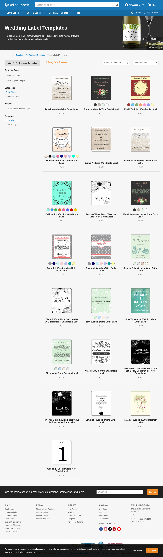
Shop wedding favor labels (36, 39)
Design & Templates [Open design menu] (60, 13)
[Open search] (117, 5)
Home (7, 55)
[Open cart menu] (152, 5)
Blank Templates (13, 75)
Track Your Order (74, 515)
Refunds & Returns (75, 522)
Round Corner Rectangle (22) (18, 109)
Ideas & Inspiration (43, 519)
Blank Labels (10, 509)
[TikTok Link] (110, 529)
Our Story (103, 509)
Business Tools (42, 515)
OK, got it (152, 551)
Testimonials (104, 519)
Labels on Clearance (13, 525)
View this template (155, 47)
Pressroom (103, 515)
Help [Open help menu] (79, 13)
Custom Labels (11, 512)
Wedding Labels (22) (15, 96)
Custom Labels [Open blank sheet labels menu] (36, 13)
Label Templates (17, 55)
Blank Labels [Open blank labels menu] (15, 13)
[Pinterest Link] (115, 529)
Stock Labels (10, 519)
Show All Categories (13, 92)
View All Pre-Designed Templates (22, 63)
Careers (102, 512)
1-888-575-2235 (150, 13)
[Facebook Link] (101, 529)
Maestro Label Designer (45, 509)
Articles (71, 512)
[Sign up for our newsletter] (120, 492)
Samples (71, 519)
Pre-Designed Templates (35, 55)
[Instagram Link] (106, 529)
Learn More (137, 550)
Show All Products (12, 120)
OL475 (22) (11, 124)
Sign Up (152, 492)
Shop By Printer (11, 532)
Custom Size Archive (13, 522)
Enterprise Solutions (13, 528)
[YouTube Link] (119, 529)
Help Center (72, 509)
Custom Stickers (11, 515)
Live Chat (136, 13)
